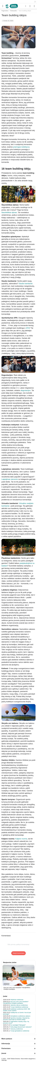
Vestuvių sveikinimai (16, 1029)
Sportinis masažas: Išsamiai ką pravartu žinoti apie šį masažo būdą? (16, 1018)
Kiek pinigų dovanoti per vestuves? (21, 1027)
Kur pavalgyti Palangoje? (18, 1025)
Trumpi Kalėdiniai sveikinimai (19, 1007)
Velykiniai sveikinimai (16, 999)
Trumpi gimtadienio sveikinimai (19, 1031)
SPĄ (27, 328)
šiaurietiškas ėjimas (9, 212)
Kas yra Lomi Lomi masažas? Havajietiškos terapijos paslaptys (17, 988)
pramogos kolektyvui (21, 147)
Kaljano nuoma (21, 839)
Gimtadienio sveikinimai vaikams (20, 1016)
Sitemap (4, 1060)
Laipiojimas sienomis (9, 479)
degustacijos (26, 390)
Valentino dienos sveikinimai (19, 1005)
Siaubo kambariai (25, 284)
